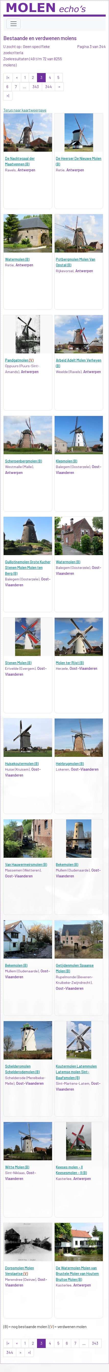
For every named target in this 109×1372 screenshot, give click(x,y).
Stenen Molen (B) (18, 663)
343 (35, 86)
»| (7, 95)
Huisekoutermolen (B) (22, 763)
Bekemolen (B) (67, 864)
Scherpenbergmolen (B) (23, 461)
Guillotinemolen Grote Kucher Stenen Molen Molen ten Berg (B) (28, 568)
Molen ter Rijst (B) (70, 663)
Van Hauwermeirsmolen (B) (26, 864)
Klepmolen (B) (66, 461)
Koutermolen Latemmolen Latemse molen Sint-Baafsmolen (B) (76, 1072)
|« (8, 77)
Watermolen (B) (17, 259)
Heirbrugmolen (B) (70, 763)
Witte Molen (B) (17, 1167)
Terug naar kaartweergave (24, 110)
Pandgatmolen (19, 360)
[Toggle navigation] (13, 24)
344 (48, 86)
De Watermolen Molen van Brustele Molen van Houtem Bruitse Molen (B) (77, 1274)
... (24, 86)
